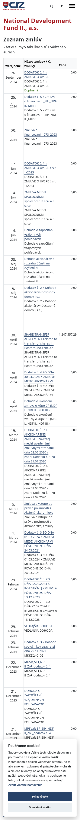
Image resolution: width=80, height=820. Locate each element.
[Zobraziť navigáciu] (72, 6)
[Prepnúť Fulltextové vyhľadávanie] (51, 6)
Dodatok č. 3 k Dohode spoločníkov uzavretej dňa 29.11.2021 (40, 646)
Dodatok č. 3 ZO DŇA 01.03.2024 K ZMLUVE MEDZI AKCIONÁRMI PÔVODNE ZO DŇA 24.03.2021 (39, 541)
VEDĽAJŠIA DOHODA (38, 626)
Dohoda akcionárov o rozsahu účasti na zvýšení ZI (39, 263)
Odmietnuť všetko (40, 807)
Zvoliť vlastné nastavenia (25, 785)
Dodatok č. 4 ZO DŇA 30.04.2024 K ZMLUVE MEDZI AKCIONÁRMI (39, 376)
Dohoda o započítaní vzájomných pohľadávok (39, 234)
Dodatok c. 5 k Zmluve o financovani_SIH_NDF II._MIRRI (40, 101)
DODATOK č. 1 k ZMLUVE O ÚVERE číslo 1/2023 (40, 167)
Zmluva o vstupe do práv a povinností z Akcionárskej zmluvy (38, 508)
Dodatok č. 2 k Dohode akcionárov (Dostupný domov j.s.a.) (40, 292)
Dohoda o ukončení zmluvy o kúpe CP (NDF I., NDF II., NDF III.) (40, 405)
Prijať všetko (40, 796)
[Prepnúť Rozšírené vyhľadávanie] (62, 6)
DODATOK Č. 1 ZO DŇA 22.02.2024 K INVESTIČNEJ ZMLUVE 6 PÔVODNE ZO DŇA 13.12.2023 (40, 588)
